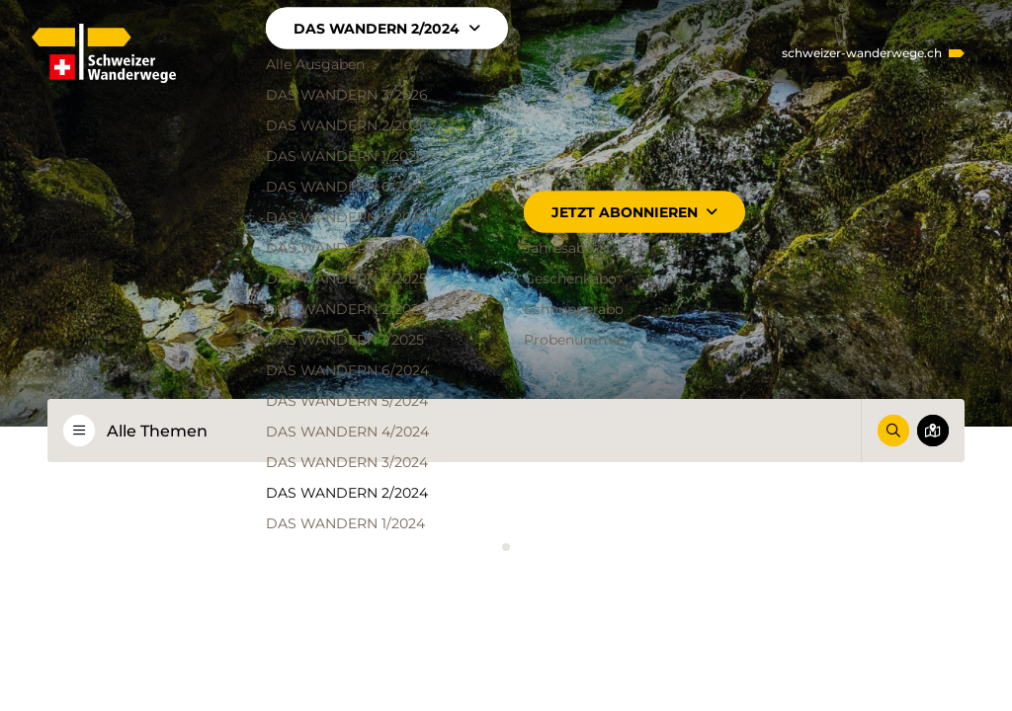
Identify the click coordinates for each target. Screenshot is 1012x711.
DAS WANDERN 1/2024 (346, 523)
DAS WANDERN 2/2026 (348, 125)
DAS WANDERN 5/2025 (347, 217)
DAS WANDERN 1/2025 (346, 340)
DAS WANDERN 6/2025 (348, 187)
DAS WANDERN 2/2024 (387, 29)
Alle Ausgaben (316, 64)
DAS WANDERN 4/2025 (348, 248)
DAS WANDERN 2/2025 (347, 309)
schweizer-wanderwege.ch (862, 53)
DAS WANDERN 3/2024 (348, 462)
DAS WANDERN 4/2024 (348, 431)
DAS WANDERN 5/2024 (348, 401)
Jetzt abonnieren (634, 212)
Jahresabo (559, 248)
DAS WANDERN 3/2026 (348, 95)
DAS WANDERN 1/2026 (346, 156)
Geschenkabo (570, 278)
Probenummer (575, 340)
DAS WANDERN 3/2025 (347, 278)
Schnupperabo (574, 309)
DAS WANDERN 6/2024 (348, 370)
